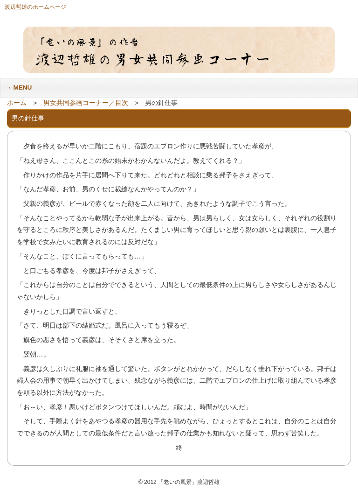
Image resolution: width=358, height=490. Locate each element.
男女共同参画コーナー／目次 (85, 102)
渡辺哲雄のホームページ (35, 7)
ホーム (17, 102)
